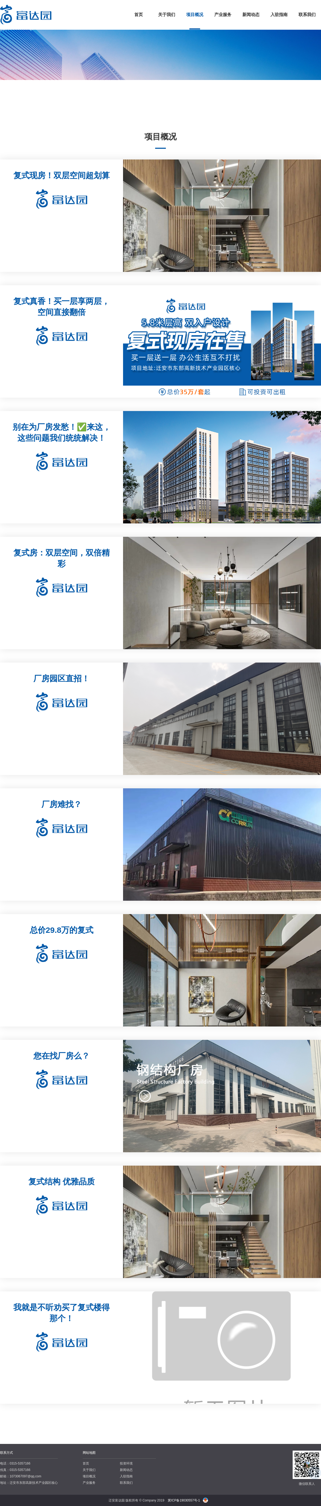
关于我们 (166, 14)
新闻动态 (250, 14)
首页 (138, 14)
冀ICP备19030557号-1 (184, 1500)
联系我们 (307, 14)
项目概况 (194, 14)
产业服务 (222, 14)
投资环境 (126, 1463)
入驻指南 (279, 14)
